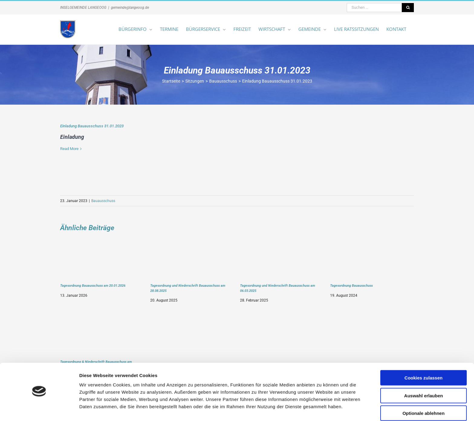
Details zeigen (321, 409)
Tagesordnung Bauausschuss (351, 285)
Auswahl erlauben (423, 378)
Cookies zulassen (423, 360)
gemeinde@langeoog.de (130, 7)
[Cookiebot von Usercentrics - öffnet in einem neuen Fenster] (39, 409)
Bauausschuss (103, 201)
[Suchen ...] (374, 7)
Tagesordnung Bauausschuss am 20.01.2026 (92, 285)
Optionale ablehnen (423, 396)
